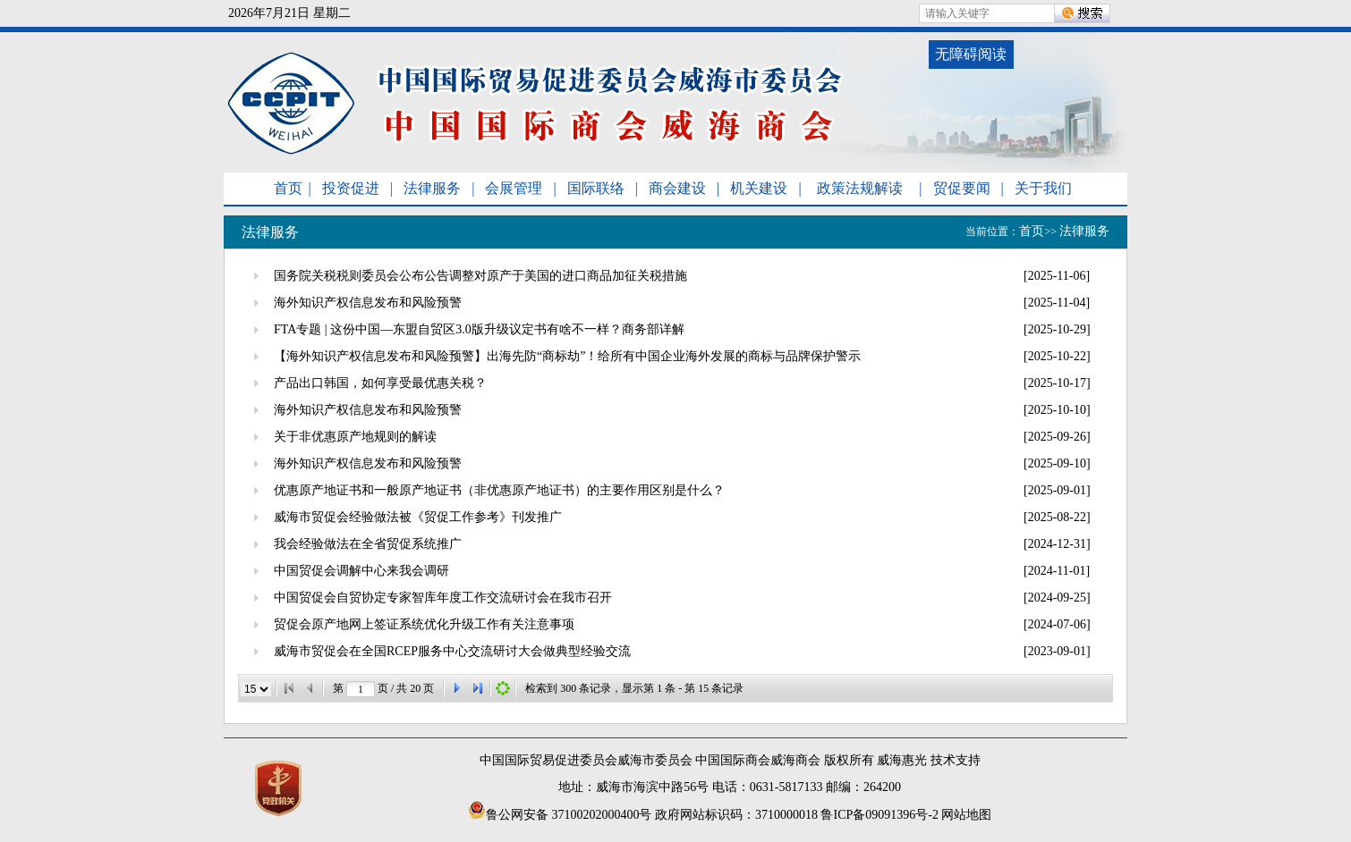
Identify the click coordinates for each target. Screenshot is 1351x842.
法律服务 (432, 188)
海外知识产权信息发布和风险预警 (368, 302)
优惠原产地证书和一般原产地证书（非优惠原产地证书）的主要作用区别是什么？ (499, 490)
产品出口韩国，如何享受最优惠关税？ (380, 383)
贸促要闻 (961, 188)
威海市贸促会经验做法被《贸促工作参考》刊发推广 (418, 517)
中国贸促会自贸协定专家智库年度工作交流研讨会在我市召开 (443, 597)
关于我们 (1043, 188)
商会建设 (677, 188)
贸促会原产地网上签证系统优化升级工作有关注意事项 (424, 624)
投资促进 (350, 188)
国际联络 (596, 188)
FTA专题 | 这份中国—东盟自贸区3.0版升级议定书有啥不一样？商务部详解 (479, 329)
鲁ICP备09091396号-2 (879, 814)
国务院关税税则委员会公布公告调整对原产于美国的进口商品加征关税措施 (480, 275)
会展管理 (513, 188)
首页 (288, 188)
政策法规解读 (860, 188)
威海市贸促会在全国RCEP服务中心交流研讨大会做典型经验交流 (452, 651)
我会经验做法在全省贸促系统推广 (368, 544)
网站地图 (966, 814)
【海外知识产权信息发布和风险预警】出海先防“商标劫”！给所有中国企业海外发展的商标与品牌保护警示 (567, 356)
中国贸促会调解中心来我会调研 (361, 570)
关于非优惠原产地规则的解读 (355, 436)
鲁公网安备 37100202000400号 (560, 814)
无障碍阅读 (971, 54)
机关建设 (758, 188)
